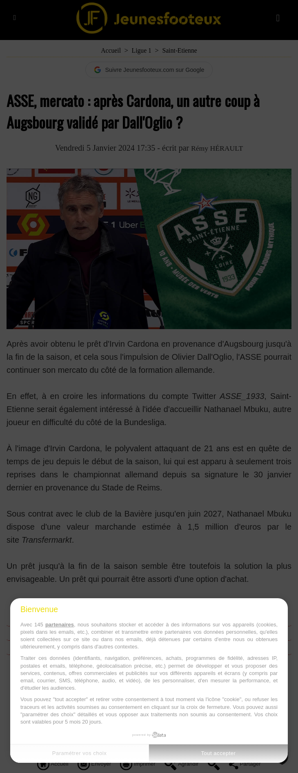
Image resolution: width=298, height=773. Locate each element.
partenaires (59, 625)
